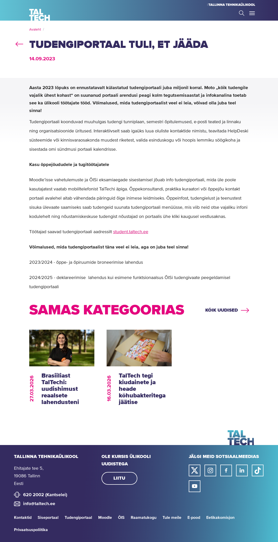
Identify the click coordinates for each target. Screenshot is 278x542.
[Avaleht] (39, 15)
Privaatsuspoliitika (31, 530)
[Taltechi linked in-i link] (242, 470)
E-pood (193, 518)
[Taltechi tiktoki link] (258, 470)
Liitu (119, 478)
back (19, 43)
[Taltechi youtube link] (194, 486)
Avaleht (35, 29)
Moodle (105, 518)
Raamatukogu (143, 518)
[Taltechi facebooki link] (226, 470)
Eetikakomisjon (220, 518)
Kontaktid (23, 518)
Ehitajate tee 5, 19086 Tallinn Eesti (28, 476)
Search (241, 13)
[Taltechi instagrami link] (210, 470)
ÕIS (121, 518)
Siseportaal (48, 518)
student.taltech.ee (130, 232)
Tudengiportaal (78, 518)
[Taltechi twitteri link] (194, 470)
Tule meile (172, 518)
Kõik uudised (221, 310)
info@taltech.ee (39, 504)
